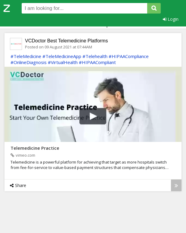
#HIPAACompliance (129, 56)
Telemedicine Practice (35, 148)
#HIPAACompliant (97, 62)
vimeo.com (23, 155)
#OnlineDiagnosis (29, 62)
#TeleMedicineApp (61, 56)
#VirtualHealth (63, 62)
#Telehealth (94, 56)
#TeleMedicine (26, 56)
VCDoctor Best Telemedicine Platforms (66, 40)
